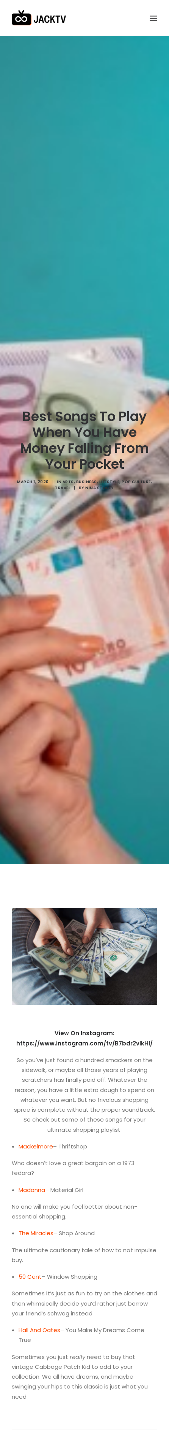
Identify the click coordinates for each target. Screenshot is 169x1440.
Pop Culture (136, 462)
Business (86, 462)
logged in (62, 1425)
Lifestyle (109, 462)
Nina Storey (99, 468)
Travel (62, 468)
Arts (68, 462)
